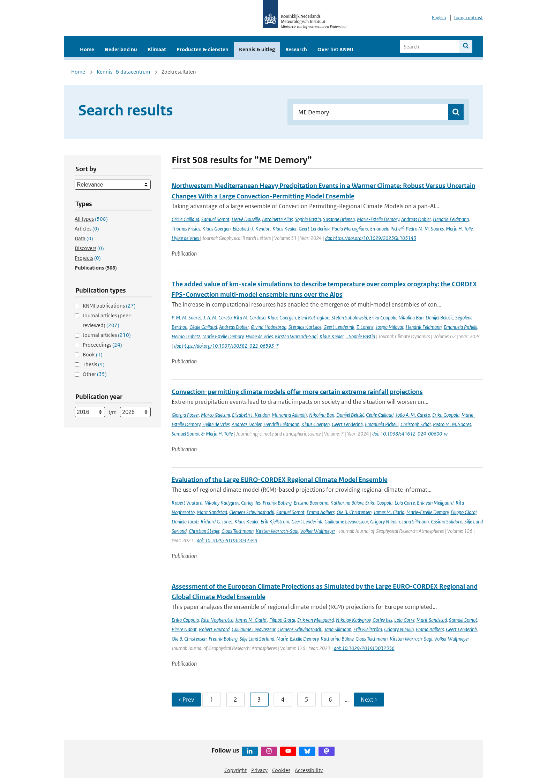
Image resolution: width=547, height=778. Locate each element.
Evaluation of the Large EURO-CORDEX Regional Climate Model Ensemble (280, 480)
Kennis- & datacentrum (123, 71)
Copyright (235, 770)
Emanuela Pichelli (387, 228)
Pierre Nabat (184, 629)
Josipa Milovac (390, 327)
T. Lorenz (365, 327)
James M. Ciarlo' (251, 620)
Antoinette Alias (277, 219)
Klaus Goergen (216, 228)
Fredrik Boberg (277, 502)
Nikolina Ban (411, 317)
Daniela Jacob (185, 521)
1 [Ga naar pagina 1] (211, 699)
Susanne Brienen (339, 219)
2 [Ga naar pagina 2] (235, 699)
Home (87, 49)
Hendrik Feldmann (451, 219)
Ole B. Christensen (354, 512)
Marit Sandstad (212, 512)
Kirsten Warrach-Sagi (296, 336)
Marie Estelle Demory (222, 336)
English (439, 18)
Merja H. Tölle (459, 228)
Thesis (94, 364)
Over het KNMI (335, 49)
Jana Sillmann (415, 521)
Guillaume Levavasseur (346, 521)
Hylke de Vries (186, 238)
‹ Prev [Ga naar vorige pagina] (186, 699)
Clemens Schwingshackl (251, 512)
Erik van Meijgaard (435, 502)
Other (95, 374)
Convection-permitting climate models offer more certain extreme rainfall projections (297, 392)
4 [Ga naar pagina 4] (283, 699)
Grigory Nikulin (385, 521)
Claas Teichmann (238, 531)
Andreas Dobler (416, 219)
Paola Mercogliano (350, 228)
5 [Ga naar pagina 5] (306, 699)
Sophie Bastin (308, 219)
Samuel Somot (215, 219)
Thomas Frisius (186, 228)
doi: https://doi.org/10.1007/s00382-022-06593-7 (226, 345)
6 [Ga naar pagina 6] (330, 699)
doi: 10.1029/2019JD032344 (227, 540)
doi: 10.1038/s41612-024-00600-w (410, 433)
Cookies (281, 770)
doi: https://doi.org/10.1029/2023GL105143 (370, 238)
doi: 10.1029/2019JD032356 (364, 648)
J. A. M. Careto (217, 317)
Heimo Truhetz (186, 336)
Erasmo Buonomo (311, 502)
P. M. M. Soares (186, 317)
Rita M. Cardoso (249, 317)
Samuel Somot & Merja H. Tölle (203, 433)
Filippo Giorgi (464, 512)
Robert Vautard (187, 502)
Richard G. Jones (216, 521)
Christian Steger (204, 531)
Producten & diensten (202, 49)
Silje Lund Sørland (257, 638)
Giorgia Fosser (185, 414)
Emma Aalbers (321, 512)
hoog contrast (468, 18)
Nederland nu (121, 49)
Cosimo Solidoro (446, 521)
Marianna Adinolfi (289, 414)
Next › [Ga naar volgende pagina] (369, 699)
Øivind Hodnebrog (268, 327)
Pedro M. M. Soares (425, 228)
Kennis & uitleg (257, 49)
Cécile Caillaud (185, 219)
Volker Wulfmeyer (317, 531)
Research (296, 49)
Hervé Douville (246, 219)
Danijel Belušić (439, 317)
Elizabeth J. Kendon (251, 228)
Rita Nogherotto (217, 620)
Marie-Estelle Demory (378, 219)
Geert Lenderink (314, 228)
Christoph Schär (415, 424)
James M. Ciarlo (389, 512)
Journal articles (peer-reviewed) (107, 320)
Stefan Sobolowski (349, 317)
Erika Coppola (382, 317)
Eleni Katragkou (313, 317)
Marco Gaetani (215, 414)
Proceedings (102, 344)
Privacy (259, 770)
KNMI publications (109, 305)
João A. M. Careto (413, 414)
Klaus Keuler (284, 228)
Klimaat (157, 49)
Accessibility (309, 770)
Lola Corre (405, 502)
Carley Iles (251, 502)
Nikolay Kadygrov (221, 502)
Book (93, 354)
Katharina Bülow (346, 502)
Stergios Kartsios (305, 327)
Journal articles (107, 335)
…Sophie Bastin (360, 336)
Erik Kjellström (275, 521)
